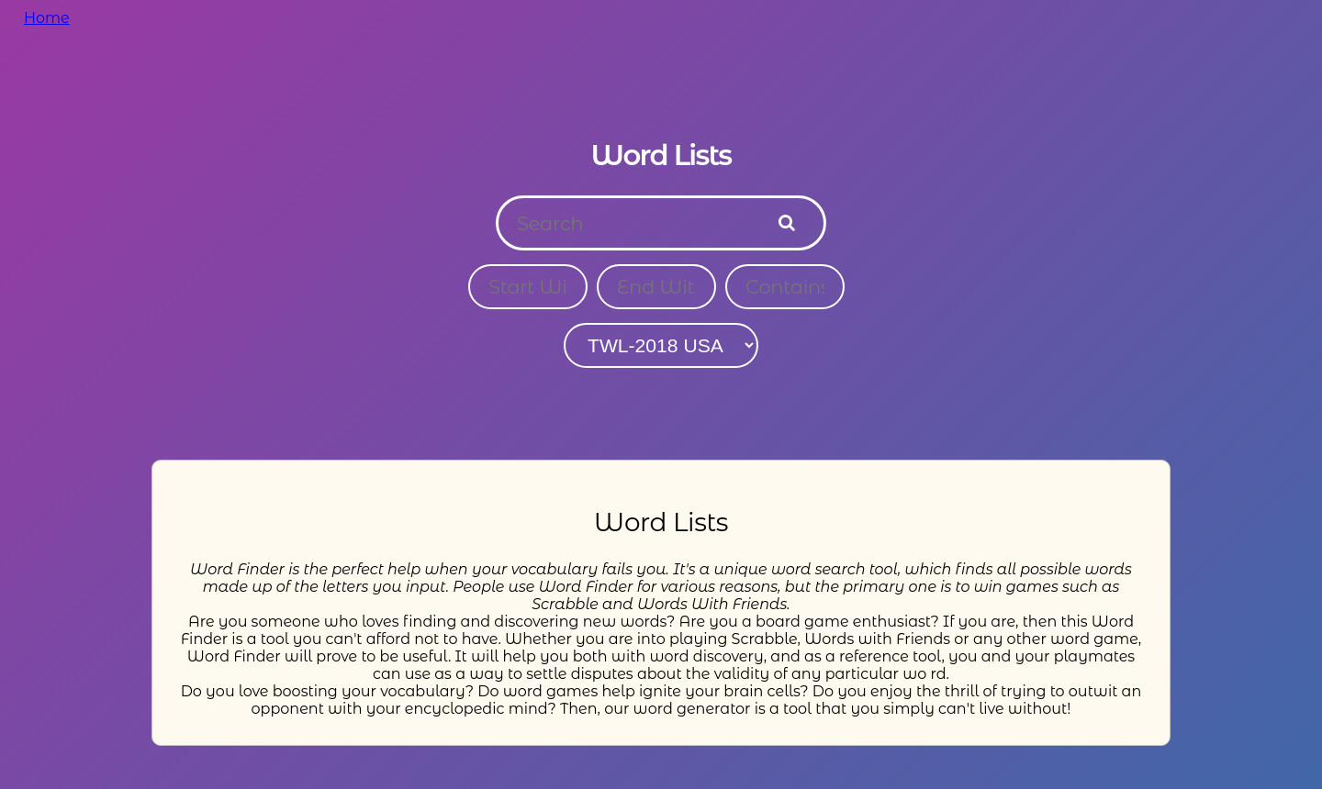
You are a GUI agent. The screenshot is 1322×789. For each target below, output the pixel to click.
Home (47, 18)
